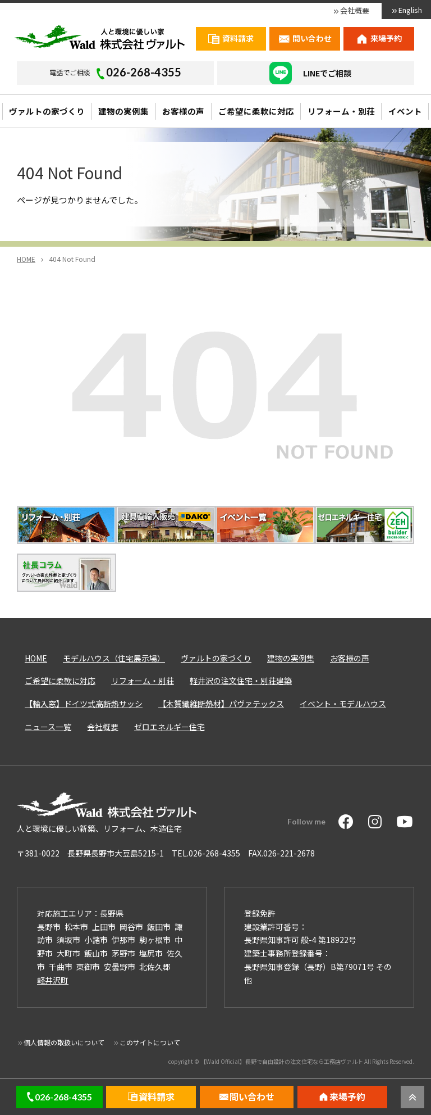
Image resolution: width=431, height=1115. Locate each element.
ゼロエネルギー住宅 (169, 726)
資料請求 (238, 38)
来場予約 (386, 38)
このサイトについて (150, 1042)
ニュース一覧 (48, 726)
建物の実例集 (123, 111)
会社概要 (354, 10)
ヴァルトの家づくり (47, 111)
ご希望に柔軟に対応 (256, 111)
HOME (36, 658)
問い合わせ (312, 38)
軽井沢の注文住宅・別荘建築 (241, 680)
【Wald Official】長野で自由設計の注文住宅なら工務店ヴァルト (281, 1061)
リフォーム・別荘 (341, 111)
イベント (405, 111)
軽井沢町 (52, 980)
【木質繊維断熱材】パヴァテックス (221, 703)
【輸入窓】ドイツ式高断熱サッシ (84, 703)
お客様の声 (183, 111)
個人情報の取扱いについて (64, 1042)
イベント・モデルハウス (343, 703)
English (410, 9)
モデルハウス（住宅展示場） (114, 658)
